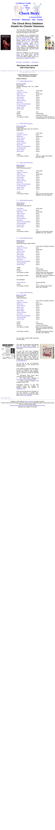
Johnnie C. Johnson (22, 92)
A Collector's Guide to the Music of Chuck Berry (27, 45)
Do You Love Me (21, 83)
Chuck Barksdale (21, 105)
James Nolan (20, 97)
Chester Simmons (21, 100)
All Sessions (26, 62)
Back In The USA (21, 295)
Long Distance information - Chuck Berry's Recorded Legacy (27, 38)
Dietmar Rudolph (29, 401)
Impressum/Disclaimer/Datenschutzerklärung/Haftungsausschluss (27, 405)
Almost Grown (20, 165)
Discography (16, 19)
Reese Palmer (20, 99)
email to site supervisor (26, 395)
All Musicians (35, 62)
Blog (33, 19)
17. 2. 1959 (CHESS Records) (24, 81)
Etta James (20, 102)
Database (40, 19)
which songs (20, 54)
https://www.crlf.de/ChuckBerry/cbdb (26, 347)
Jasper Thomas (21, 95)
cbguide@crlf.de (22, 360)
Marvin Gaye (20, 109)
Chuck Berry (20, 90)
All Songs (18, 62)
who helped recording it (28, 58)
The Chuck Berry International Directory (27, 41)
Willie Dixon (20, 94)
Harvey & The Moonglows (24, 104)
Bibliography (26, 19)
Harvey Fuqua (20, 107)
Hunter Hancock (21, 282)
